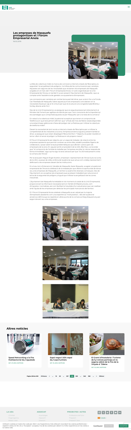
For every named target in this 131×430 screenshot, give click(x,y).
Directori (42, 406)
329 (77, 361)
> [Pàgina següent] (96, 361)
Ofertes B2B (43, 408)
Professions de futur (76, 401)
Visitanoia (72, 416)
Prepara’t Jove (74, 406)
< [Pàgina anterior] (49, 361)
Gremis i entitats (14, 408)
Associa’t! (42, 403)
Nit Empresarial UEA (77, 408)
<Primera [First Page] (44, 361)
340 (84, 361)
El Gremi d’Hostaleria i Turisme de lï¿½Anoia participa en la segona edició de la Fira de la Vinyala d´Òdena (106, 346)
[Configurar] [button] (98, 426)
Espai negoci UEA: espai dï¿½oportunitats (61, 344)
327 (67, 361)
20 (60, 361)
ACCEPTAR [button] (123, 426)
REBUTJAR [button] (108, 426)
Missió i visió (13, 406)
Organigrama (13, 403)
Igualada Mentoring (76, 413)
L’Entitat (11, 401)
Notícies (20, 348)
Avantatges (43, 401)
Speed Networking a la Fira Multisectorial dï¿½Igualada (21, 344)
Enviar (120, 384)
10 (56, 361)
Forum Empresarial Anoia (79, 411)
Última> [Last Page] (101, 361)
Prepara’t (72, 403)
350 (89, 361)
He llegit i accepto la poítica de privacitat (93, 381)
